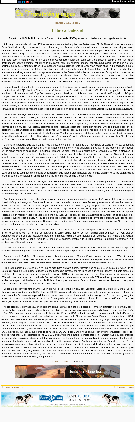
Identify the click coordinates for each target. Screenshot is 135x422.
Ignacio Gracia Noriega (67, 22)
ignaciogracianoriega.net (15, 387)
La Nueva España (60, 362)
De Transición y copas (124, 387)
